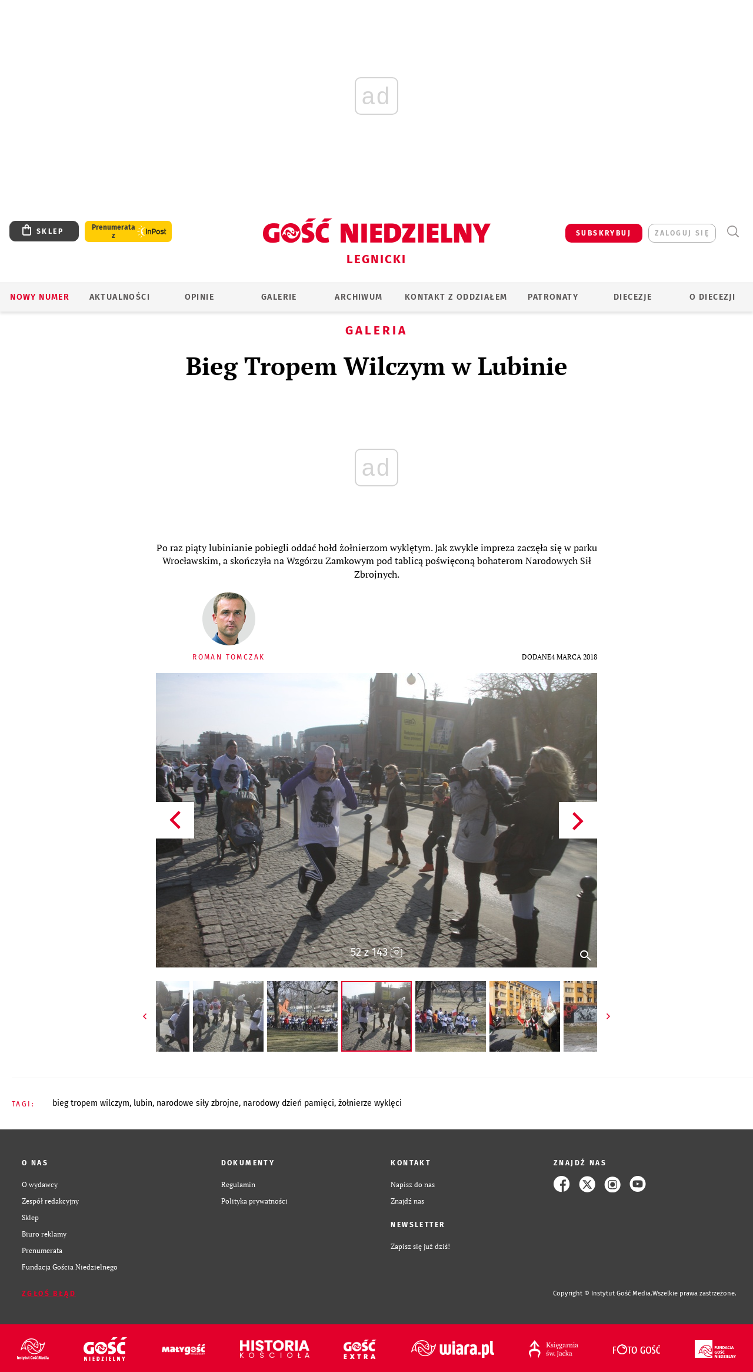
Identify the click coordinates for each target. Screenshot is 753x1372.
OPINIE (199, 297)
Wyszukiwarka (733, 232)
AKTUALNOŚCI (119, 297)
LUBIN (143, 1103)
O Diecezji (712, 297)
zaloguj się (682, 233)
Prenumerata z (113, 231)
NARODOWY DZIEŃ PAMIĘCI (288, 1103)
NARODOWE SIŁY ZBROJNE (197, 1103)
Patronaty (553, 297)
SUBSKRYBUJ (603, 233)
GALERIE (279, 297)
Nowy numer (39, 297)
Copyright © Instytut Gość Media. (602, 1293)
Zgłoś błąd (49, 1294)
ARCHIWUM (358, 297)
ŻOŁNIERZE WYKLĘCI (370, 1103)
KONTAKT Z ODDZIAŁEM (456, 297)
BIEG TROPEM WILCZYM (90, 1103)
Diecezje (633, 297)
